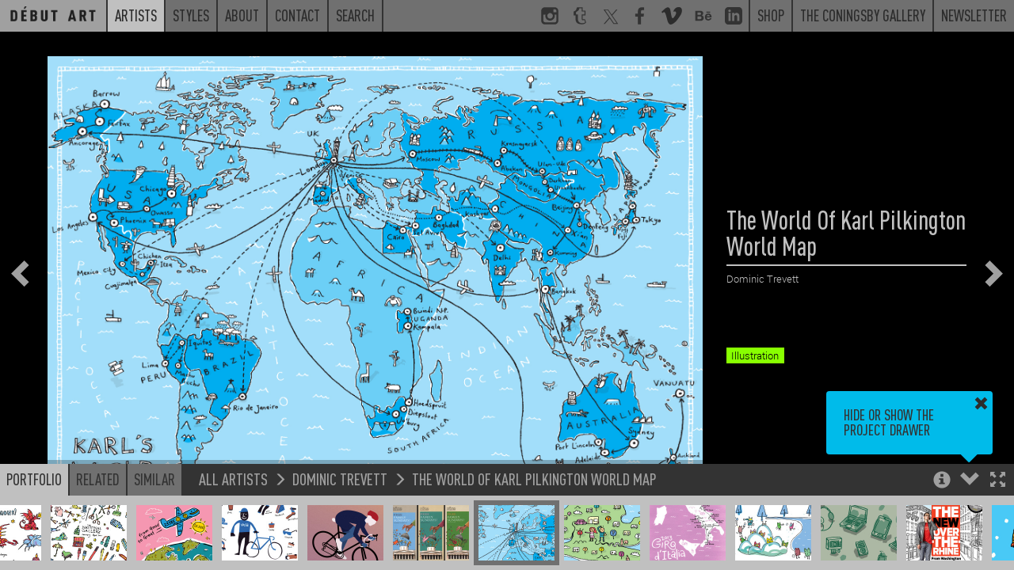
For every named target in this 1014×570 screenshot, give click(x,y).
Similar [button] (154, 479)
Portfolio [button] (34, 479)
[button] (997, 480)
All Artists (233, 478)
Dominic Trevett (339, 478)
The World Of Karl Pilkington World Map (534, 478)
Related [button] (98, 479)
